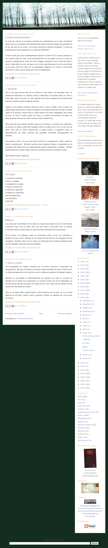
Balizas (9, 220)
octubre (85, 308)
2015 (82, 297)
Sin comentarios (22, 209)
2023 (82, 269)
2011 (82, 373)
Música (81, 422)
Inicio (41, 314)
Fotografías (82, 418)
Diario (38, 73)
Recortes (81, 431)
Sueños (81, 434)
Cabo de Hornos (90, 229)
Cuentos (81, 409)
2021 (82, 276)
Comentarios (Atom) (25, 319)
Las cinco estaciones (90, 251)
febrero (85, 355)
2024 (82, 265)
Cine (80, 403)
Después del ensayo (86, 412)
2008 (82, 384)
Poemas (45, 205)
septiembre (87, 311)
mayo (84, 326)
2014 (82, 363)
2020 (82, 280)
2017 (82, 290)
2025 (82, 262)
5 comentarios (22, 163)
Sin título (10, 174)
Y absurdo (11, 88)
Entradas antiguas (65, 314)
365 (79, 400)
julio (84, 319)
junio (84, 322)
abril (84, 329)
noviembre (86, 304)
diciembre (86, 301)
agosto (85, 315)
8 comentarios (22, 78)
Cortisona (82, 406)
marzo (85, 333)
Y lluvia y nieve (13, 262)
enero (85, 358)
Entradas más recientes (14, 314)
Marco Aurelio (82, 93)
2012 (82, 370)
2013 (82, 366)
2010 (82, 377)
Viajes (80, 437)
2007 (82, 388)
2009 (82, 381)
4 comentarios (22, 306)
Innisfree (90, 177)
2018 (82, 287)
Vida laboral (83, 440)
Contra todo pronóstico (18, 37)
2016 (82, 294)
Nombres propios (85, 425)
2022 (82, 272)
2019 (82, 283)
